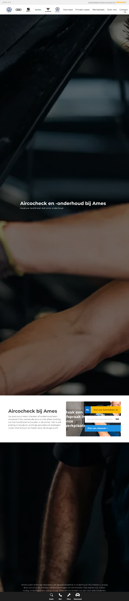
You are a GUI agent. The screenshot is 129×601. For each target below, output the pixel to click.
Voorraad (68, 9)
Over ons (112, 9)
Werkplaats (98, 9)
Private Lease (82, 9)
